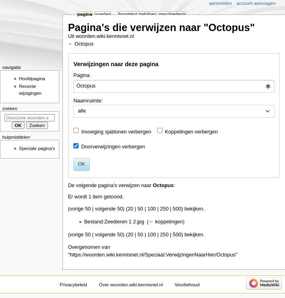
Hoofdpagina (32, 78)
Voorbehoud (187, 284)
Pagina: (82, 75)
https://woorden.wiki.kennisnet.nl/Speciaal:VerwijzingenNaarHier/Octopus (152, 255)
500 (177, 209)
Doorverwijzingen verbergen (113, 147)
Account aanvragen (256, 3)
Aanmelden (220, 3)
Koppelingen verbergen (191, 132)
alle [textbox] (82, 111)
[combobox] (173, 86)
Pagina (84, 14)
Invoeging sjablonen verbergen (116, 132)
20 (130, 209)
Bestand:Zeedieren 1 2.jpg (114, 222)
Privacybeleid (73, 284)
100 (152, 209)
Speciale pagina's (37, 148)
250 (164, 209)
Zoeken (9, 108)
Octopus (84, 44)
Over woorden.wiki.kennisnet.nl (131, 284)
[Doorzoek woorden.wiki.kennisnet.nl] (29, 117)
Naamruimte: (88, 101)
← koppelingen (166, 222)
